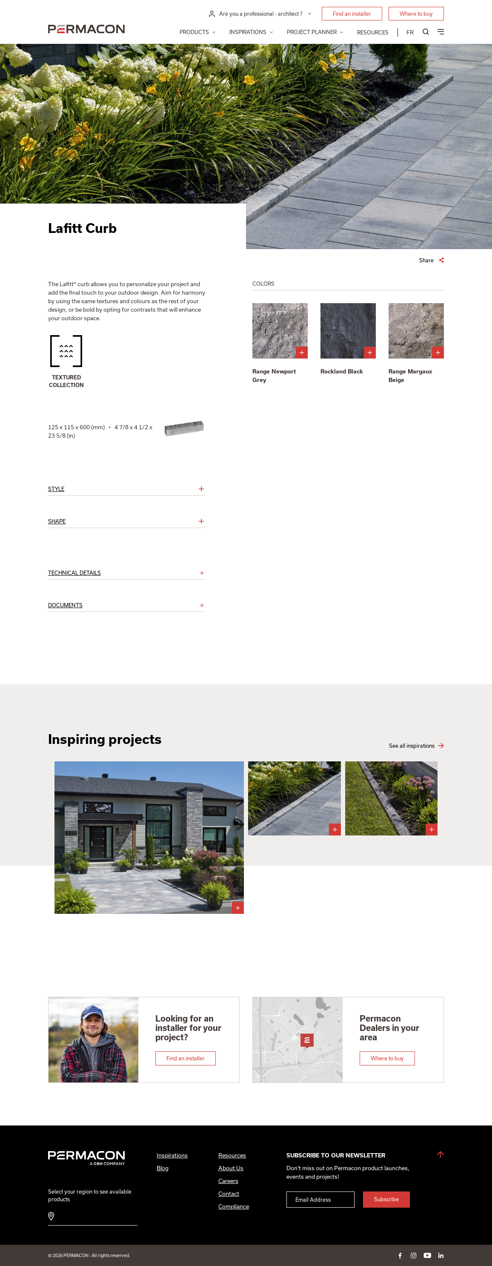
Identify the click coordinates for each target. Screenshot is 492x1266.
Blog (163, 1168)
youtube (427, 1255)
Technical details (74, 573)
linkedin (441, 1255)
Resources (373, 32)
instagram (414, 1255)
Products (194, 32)
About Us (230, 1168)
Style (56, 489)
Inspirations (247, 32)
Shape (57, 521)
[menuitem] (410, 32)
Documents (65, 605)
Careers (228, 1180)
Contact (228, 1193)
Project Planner (312, 32)
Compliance (233, 1206)
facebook (400, 1255)
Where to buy (416, 14)
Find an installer (352, 14)
